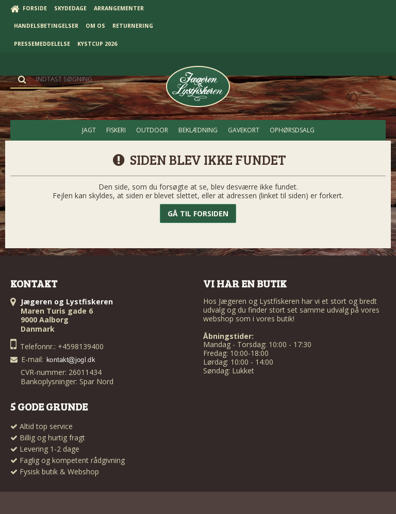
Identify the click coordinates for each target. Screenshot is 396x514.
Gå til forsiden (198, 213)
